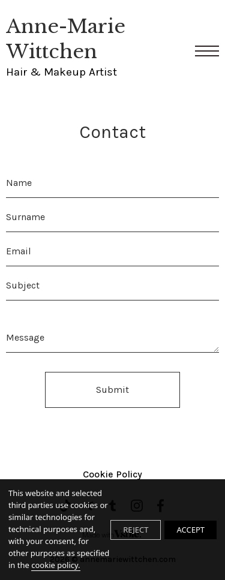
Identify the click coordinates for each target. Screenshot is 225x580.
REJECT (135, 529)
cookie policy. (55, 565)
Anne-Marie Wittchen (91, 47)
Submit (112, 389)
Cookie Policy (112, 474)
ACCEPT (190, 529)
